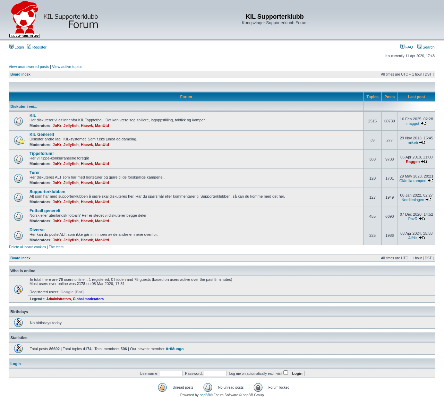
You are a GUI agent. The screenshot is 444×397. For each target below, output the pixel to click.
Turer (34, 172)
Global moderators (88, 299)
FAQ (406, 47)
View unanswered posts (29, 66)
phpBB (204, 395)
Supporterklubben (47, 191)
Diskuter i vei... (23, 106)
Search (426, 47)
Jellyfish (71, 125)
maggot (413, 123)
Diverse (36, 229)
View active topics (67, 66)
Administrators (58, 299)
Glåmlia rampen (412, 181)
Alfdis (413, 238)
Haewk (87, 125)
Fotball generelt (44, 210)
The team (56, 247)
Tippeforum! (41, 153)
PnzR (413, 219)
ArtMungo (175, 349)
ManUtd (102, 125)
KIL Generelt (41, 134)
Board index (20, 74)
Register (36, 47)
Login (16, 47)
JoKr (57, 125)
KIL (32, 115)
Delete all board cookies (27, 247)
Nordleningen (412, 200)
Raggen (413, 161)
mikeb (413, 142)
